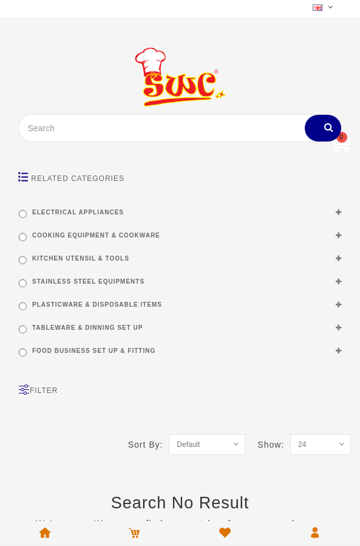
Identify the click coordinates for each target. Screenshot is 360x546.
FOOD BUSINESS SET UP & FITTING (93, 350)
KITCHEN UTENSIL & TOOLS (80, 258)
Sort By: (148, 444)
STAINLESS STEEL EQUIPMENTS (88, 281)
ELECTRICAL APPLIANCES (78, 212)
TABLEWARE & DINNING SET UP (87, 327)
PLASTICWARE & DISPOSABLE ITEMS (97, 304)
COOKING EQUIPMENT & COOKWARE (96, 235)
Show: (273, 444)
